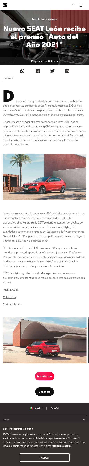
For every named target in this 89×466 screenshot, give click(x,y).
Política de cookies (61, 446)
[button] (44, 340)
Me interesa (44, 376)
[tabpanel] (44, 340)
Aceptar (44, 457)
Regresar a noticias (44, 61)
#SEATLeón (9, 296)
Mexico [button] (36, 408)
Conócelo (44, 391)
